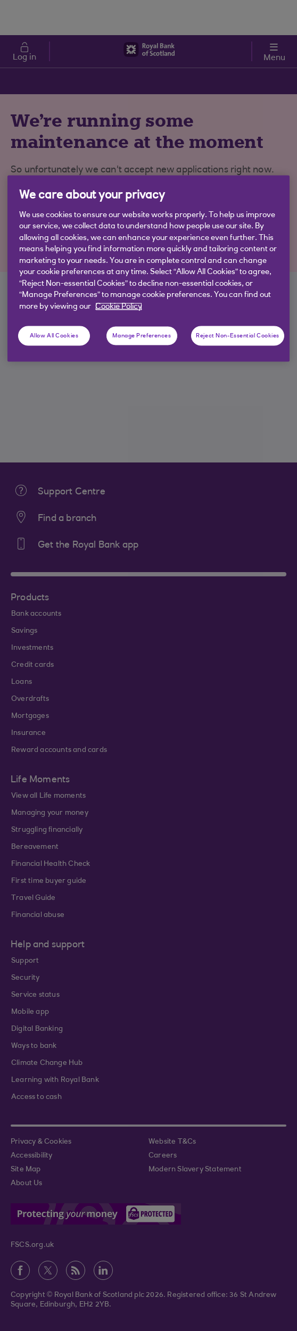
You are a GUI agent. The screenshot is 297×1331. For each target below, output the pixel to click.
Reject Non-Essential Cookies (237, 335)
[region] (148, 269)
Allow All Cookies (54, 335)
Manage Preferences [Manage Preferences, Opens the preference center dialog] (141, 335)
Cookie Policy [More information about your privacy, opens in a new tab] (118, 307)
